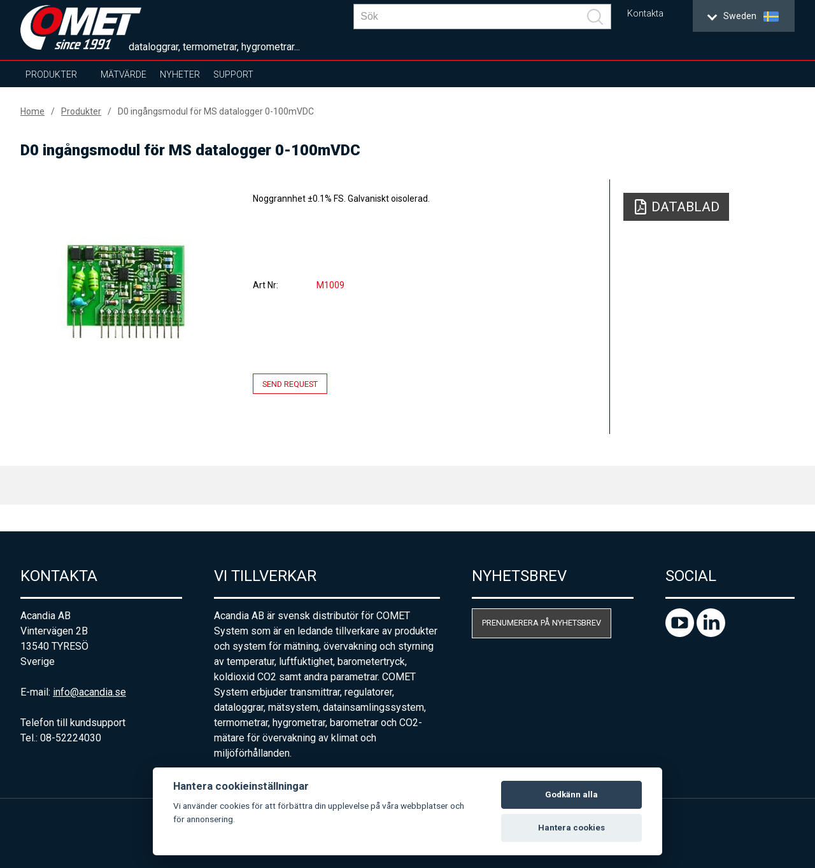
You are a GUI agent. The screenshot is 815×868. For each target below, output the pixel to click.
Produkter (51, 74)
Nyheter (180, 74)
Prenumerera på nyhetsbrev (541, 622)
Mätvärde (123, 74)
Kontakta (645, 13)
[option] (124, 290)
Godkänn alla (571, 794)
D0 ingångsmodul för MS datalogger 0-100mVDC (216, 111)
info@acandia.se (89, 692)
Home (32, 111)
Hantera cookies (571, 827)
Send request (290, 384)
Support (233, 74)
